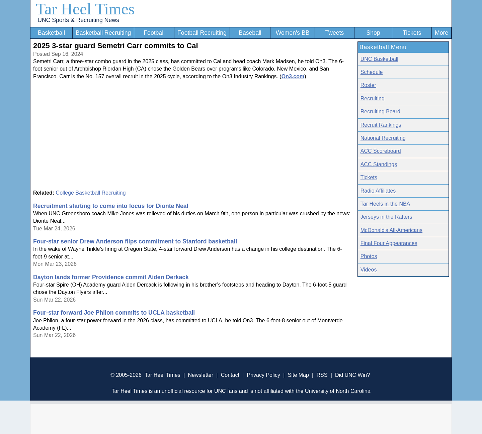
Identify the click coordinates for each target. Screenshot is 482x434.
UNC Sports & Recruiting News (78, 20)
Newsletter (200, 375)
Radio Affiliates (378, 191)
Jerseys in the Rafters (386, 217)
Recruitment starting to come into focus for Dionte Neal (110, 206)
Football (154, 32)
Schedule (371, 72)
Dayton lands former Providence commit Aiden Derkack (111, 277)
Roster (368, 85)
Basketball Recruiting (103, 32)
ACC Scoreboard (380, 151)
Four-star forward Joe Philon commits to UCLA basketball (114, 312)
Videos (368, 270)
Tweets (334, 32)
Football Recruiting (202, 32)
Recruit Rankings (380, 125)
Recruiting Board (380, 111)
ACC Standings (378, 164)
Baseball (250, 32)
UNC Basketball (379, 59)
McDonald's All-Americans (391, 230)
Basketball (51, 32)
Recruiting (372, 98)
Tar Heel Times (85, 9)
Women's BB (293, 32)
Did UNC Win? (352, 375)
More (441, 32)
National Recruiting (383, 138)
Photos (368, 256)
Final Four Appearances (388, 243)
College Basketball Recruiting (91, 193)
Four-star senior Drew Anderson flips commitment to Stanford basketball (135, 241)
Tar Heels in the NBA (385, 204)
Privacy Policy (263, 375)
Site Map (298, 375)
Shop (373, 32)
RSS (321, 375)
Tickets (412, 32)
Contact (230, 375)
